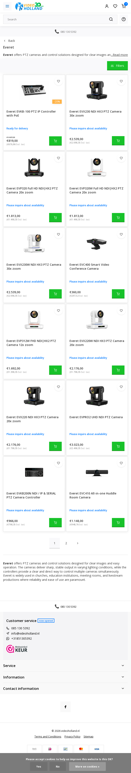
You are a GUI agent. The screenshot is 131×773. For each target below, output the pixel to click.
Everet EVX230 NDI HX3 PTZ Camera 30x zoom (95, 113)
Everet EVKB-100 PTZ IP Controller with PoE (31, 113)
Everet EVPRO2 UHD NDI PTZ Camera (96, 417)
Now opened (46, 620)
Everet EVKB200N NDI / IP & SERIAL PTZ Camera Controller (31, 495)
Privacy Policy (72, 736)
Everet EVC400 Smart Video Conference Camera (89, 267)
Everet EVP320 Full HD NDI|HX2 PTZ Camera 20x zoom (32, 190)
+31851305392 (21, 638)
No (58, 766)
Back (9, 41)
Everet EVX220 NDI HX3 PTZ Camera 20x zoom (33, 419)
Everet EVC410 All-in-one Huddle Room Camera (92, 495)
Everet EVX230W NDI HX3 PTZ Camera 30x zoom (34, 267)
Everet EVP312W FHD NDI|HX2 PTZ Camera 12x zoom (31, 343)
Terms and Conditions (47, 736)
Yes (38, 766)
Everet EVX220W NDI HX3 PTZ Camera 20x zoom (96, 343)
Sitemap (88, 736)
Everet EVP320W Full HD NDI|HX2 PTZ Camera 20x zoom (96, 190)
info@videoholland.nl (25, 633)
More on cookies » (87, 766)
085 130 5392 (20, 628)
